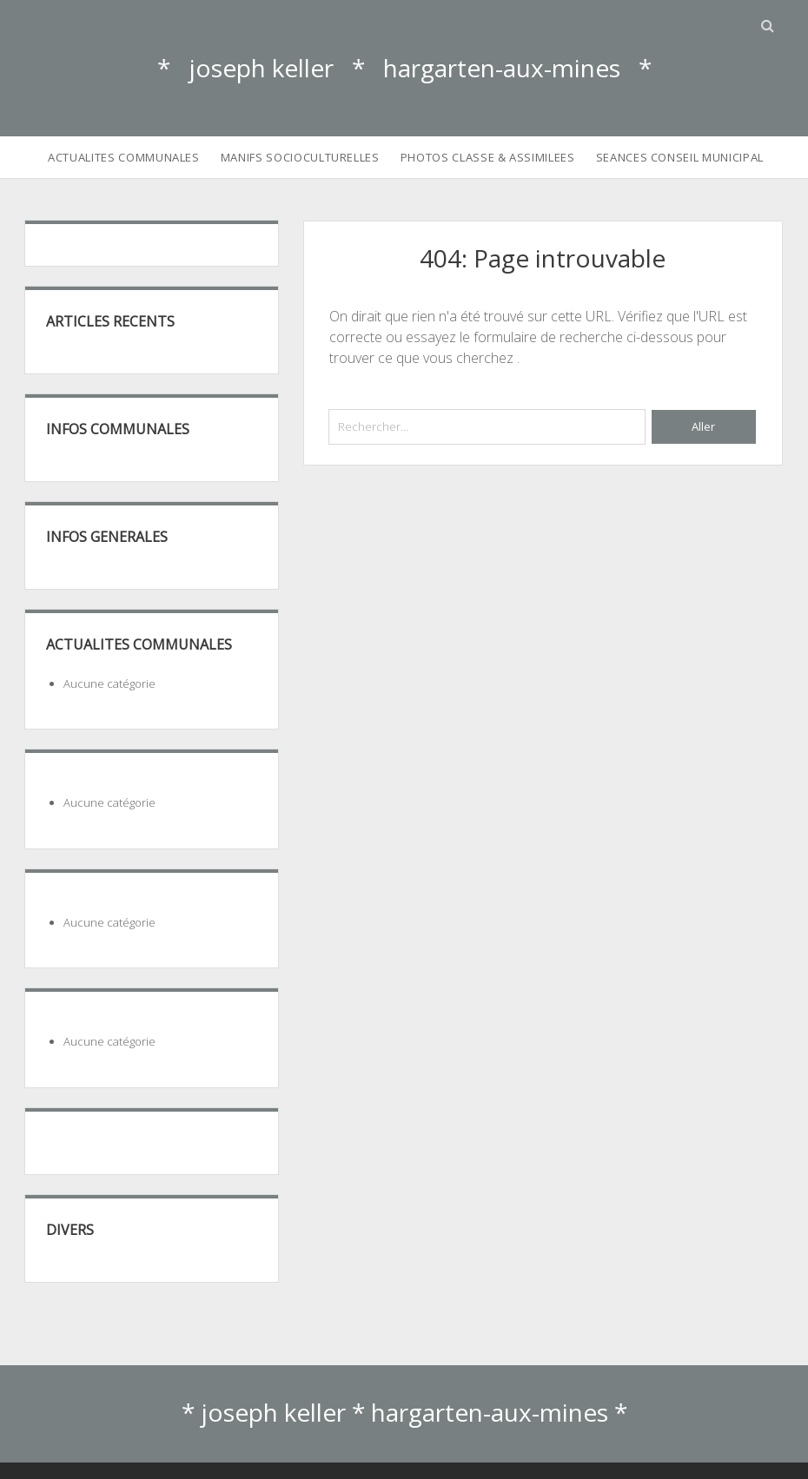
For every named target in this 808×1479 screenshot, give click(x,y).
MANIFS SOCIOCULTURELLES (300, 157)
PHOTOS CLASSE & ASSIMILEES (488, 157)
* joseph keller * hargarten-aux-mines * (404, 67)
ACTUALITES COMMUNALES (124, 157)
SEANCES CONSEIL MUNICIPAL (680, 157)
